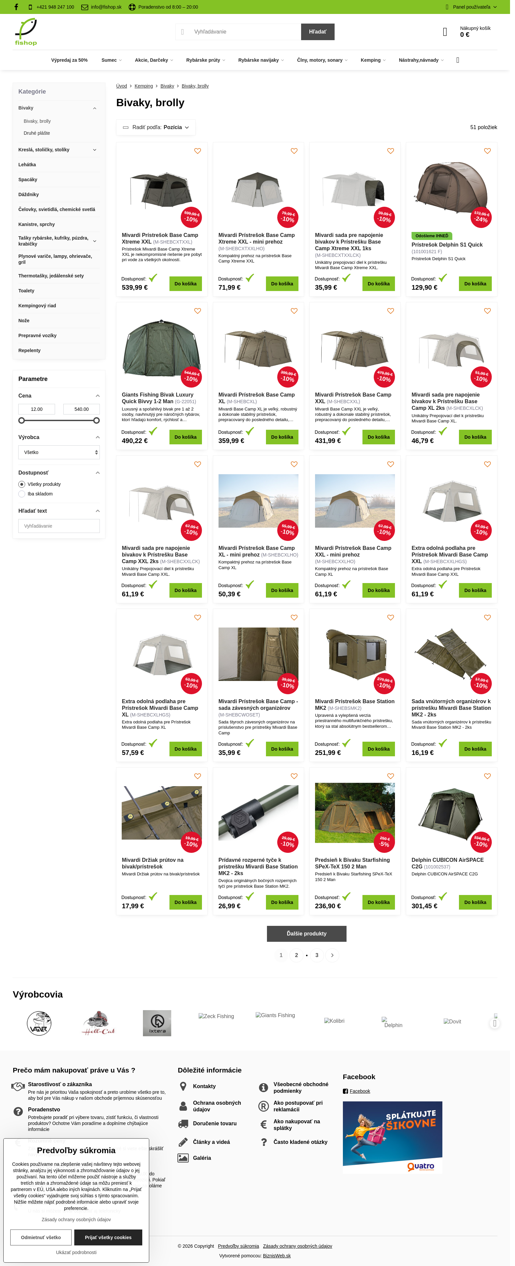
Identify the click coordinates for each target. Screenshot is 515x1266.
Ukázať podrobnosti (76, 1252)
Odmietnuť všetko (41, 1237)
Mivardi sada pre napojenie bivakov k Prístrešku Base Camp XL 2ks (446, 401)
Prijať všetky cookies (108, 1237)
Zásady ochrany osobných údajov (297, 1246)
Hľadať (318, 32)
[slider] (21, 420)
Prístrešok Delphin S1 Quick (447, 245)
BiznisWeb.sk (277, 1255)
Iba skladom (35, 493)
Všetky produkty (39, 484)
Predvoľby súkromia (238, 1246)
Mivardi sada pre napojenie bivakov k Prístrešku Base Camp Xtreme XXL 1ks (349, 241)
